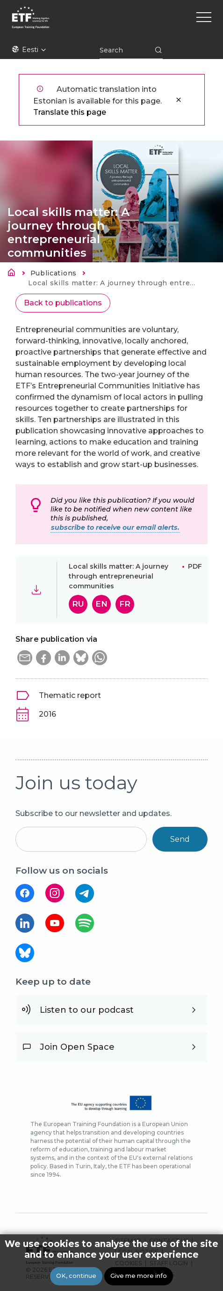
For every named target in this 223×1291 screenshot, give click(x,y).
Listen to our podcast (87, 1010)
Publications (53, 273)
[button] (24, 657)
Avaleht (14, 274)
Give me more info (138, 1276)
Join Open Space (77, 1047)
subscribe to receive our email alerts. (115, 527)
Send (180, 839)
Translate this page (69, 112)
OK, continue (76, 1276)
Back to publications (63, 302)
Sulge (178, 100)
